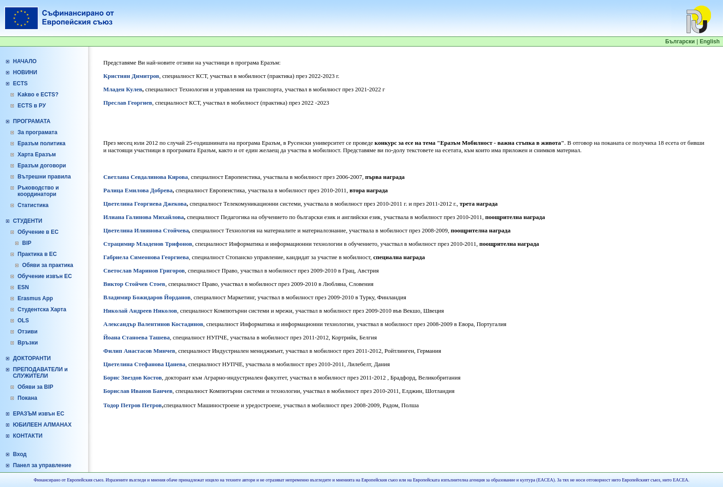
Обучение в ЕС (38, 232)
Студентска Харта (42, 309)
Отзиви (27, 331)
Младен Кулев (122, 89)
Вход (20, 454)
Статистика (33, 205)
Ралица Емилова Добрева (137, 190)
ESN (23, 287)
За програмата (37, 132)
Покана (27, 398)
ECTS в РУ (32, 105)
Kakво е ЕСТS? (38, 94)
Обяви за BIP (35, 387)
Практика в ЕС (37, 254)
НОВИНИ (25, 72)
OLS (23, 320)
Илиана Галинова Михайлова (143, 217)
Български (680, 41)
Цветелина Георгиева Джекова (145, 203)
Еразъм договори (42, 165)
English (709, 41)
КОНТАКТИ (27, 436)
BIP (26, 243)
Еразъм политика (41, 143)
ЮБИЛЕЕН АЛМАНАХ (42, 425)
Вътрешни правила (44, 176)
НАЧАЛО (24, 61)
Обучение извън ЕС (45, 276)
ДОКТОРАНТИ (32, 358)
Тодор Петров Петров (132, 405)
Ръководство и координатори (38, 190)
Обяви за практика (47, 265)
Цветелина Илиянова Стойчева (146, 230)
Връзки (28, 342)
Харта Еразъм (37, 154)
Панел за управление (42, 465)
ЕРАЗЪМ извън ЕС (38, 413)
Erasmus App (35, 298)
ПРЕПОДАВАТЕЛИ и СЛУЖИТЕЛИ (40, 372)
